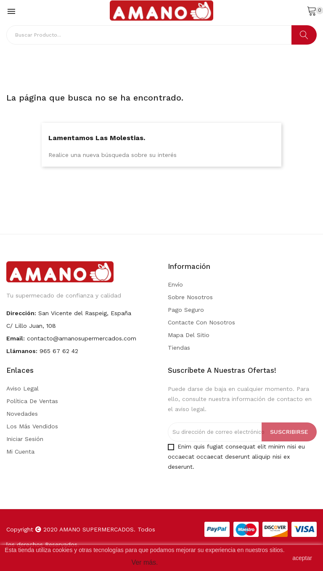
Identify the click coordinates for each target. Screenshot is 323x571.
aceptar (302, 558)
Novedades (22, 413)
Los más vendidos (32, 426)
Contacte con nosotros (201, 322)
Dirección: (21, 313)
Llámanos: (21, 351)
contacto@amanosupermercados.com (81, 338)
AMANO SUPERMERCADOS (96, 529)
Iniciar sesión (24, 439)
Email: (15, 338)
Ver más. (144, 562)
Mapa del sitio (188, 335)
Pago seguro (186, 309)
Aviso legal (22, 388)
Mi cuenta (20, 451)
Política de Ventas (32, 401)
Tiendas (179, 347)
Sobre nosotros (190, 297)
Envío (175, 284)
